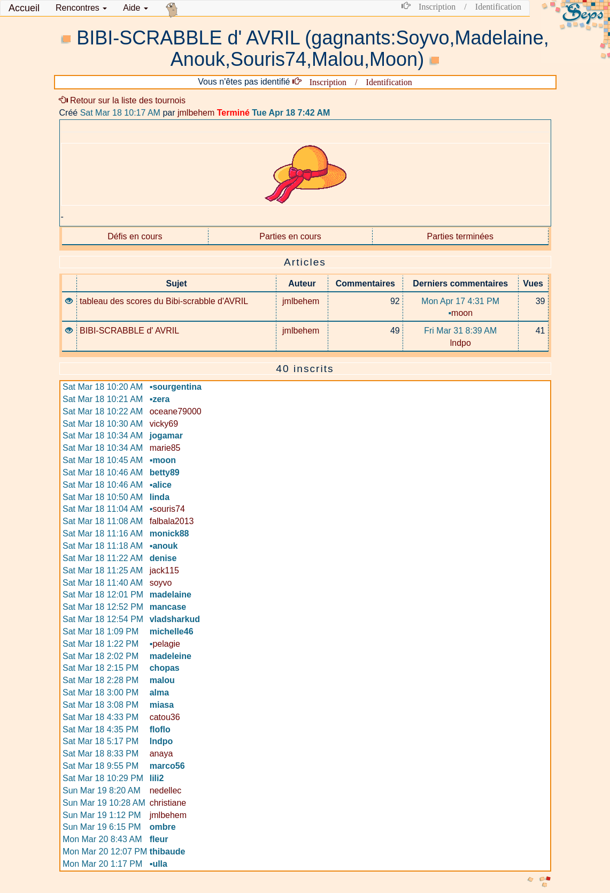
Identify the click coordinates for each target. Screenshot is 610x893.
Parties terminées (460, 236)
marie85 (165, 447)
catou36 (165, 717)
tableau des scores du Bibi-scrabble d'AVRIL (164, 301)
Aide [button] (135, 7)
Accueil (24, 8)
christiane (168, 802)
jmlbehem (195, 112)
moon (460, 312)
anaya (161, 753)
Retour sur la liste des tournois (122, 100)
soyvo (161, 582)
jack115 (164, 570)
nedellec (166, 790)
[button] (81, 8)
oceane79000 (176, 411)
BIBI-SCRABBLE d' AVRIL (129, 330)
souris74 (167, 508)
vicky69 (164, 423)
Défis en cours (134, 236)
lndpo (460, 342)
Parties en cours (290, 236)
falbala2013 (172, 521)
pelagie (165, 643)
